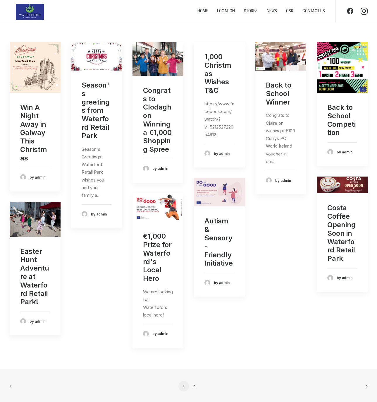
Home (202, 12)
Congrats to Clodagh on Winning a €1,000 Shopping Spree (157, 120)
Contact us (313, 12)
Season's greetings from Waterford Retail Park (96, 110)
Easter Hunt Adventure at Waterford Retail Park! (34, 276)
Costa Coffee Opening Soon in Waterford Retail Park (341, 233)
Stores (251, 12)
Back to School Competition (341, 120)
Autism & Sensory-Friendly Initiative (218, 242)
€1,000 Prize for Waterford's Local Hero (157, 257)
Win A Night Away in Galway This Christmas (33, 132)
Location (226, 12)
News (272, 12)
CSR (289, 12)
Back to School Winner (278, 93)
